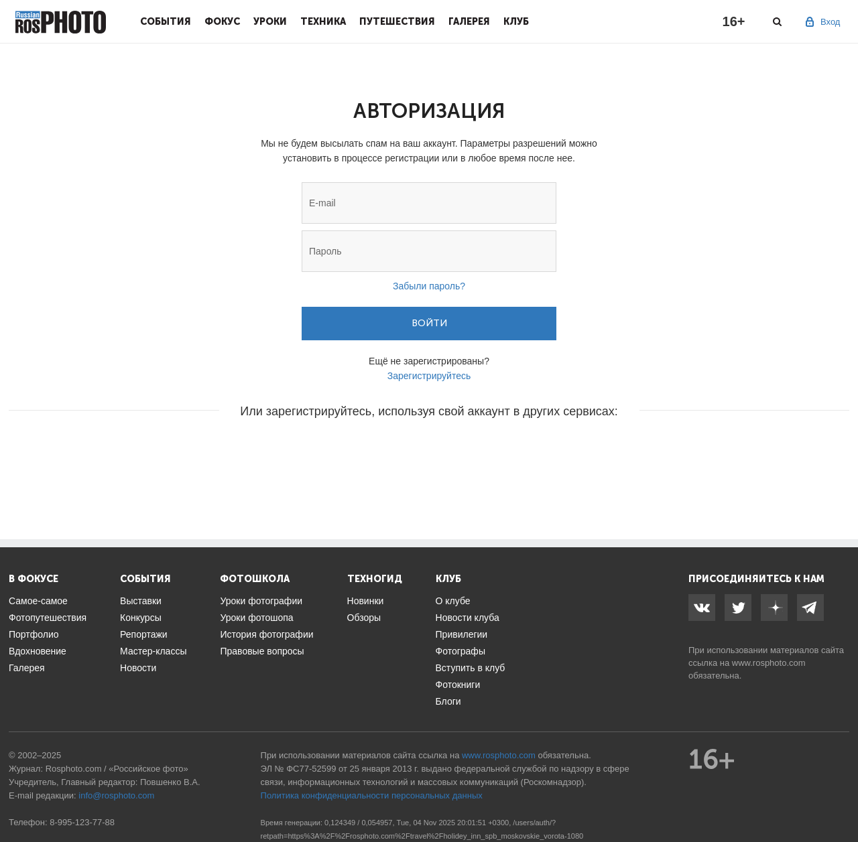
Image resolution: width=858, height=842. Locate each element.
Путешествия (397, 21)
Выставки (141, 600)
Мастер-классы (153, 651)
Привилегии (462, 634)
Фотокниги (458, 684)
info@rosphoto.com (116, 795)
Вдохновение (37, 651)
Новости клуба (467, 617)
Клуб (516, 21)
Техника (323, 21)
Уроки (270, 21)
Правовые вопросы (262, 651)
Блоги (448, 701)
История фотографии (266, 634)
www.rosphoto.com (769, 663)
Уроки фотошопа (256, 617)
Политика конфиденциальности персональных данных (372, 795)
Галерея (469, 21)
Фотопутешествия (47, 617)
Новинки (365, 600)
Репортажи (144, 634)
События (165, 21)
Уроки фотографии (261, 600)
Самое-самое (38, 600)
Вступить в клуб (470, 667)
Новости (138, 667)
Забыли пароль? (429, 286)
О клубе (453, 600)
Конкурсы (141, 617)
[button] (327, 451)
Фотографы (460, 651)
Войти (429, 323)
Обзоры (364, 617)
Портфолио (34, 634)
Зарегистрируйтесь (429, 375)
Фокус (222, 21)
